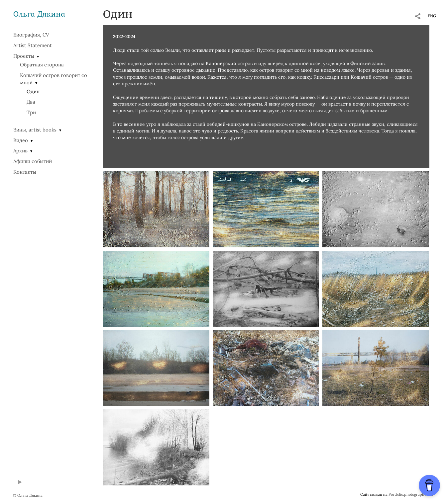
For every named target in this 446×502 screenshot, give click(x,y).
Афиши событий (32, 161)
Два (31, 102)
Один (33, 91)
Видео (20, 140)
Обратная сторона (42, 64)
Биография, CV (31, 35)
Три (31, 112)
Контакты (24, 172)
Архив (20, 150)
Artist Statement (32, 45)
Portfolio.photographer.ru (411, 494)
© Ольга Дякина (28, 495)
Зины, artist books (34, 129)
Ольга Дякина (39, 14)
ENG (432, 15)
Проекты (23, 56)
